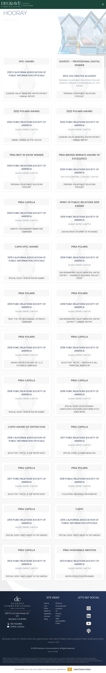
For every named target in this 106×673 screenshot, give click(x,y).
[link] (17, 4)
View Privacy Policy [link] (82, 669)
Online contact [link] (15, 626)
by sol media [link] (53, 651)
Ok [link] (70, 669)
